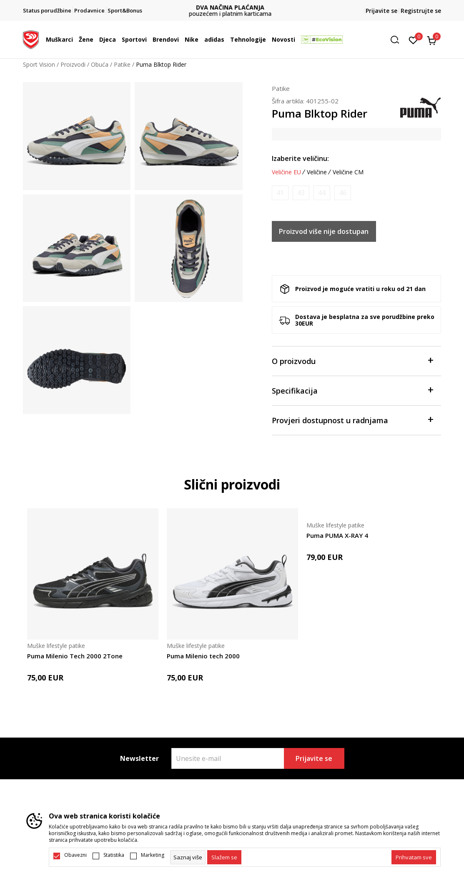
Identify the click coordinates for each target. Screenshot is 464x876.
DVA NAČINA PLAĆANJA (232, 7)
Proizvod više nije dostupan (324, 231)
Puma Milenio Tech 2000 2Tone (75, 656)
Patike (122, 64)
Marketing (152, 855)
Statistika (113, 855)
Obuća (99, 64)
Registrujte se (421, 11)
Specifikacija (352, 390)
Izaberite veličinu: (300, 158)
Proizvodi (72, 64)
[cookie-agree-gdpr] (224, 857)
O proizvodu (352, 360)
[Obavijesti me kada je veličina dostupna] (280, 193)
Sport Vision (39, 64)
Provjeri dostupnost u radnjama (352, 419)
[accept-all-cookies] (413, 857)
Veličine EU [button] (286, 172)
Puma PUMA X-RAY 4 (337, 535)
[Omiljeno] (413, 39)
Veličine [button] (317, 172)
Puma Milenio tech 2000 (203, 656)
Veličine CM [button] (348, 172)
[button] (398, 40)
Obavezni (75, 855)
